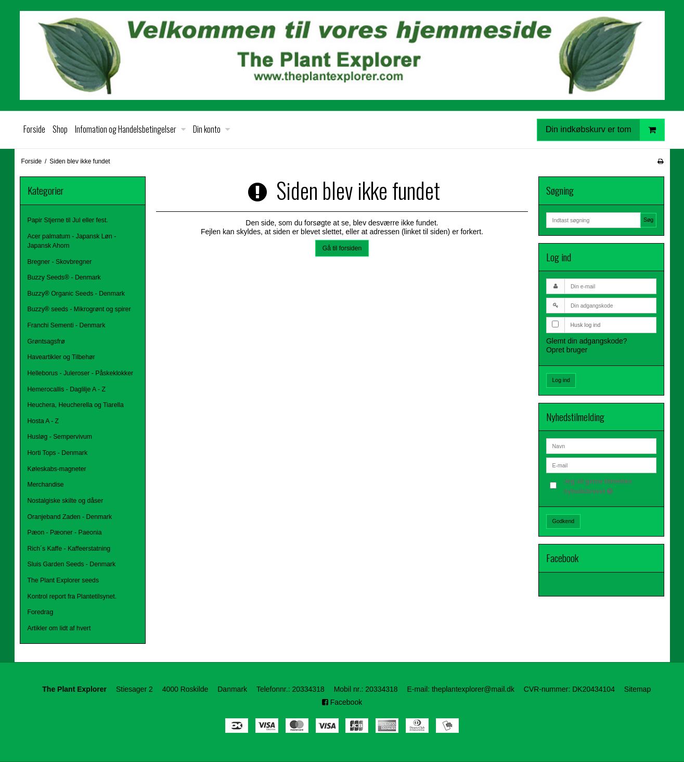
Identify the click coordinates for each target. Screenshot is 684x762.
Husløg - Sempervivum (60, 436)
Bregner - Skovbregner (60, 261)
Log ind (561, 380)
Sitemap (637, 689)
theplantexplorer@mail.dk (473, 689)
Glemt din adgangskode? (586, 341)
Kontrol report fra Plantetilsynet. (72, 596)
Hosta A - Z (43, 421)
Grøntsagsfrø (46, 341)
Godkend (563, 521)
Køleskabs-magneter (57, 469)
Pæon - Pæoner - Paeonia (65, 532)
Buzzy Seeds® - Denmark (64, 277)
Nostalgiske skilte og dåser (66, 500)
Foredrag (41, 612)
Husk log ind (585, 325)
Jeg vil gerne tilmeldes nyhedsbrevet (609, 485)
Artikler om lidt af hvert (59, 628)
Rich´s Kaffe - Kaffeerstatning (69, 548)
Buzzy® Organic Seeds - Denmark (76, 293)
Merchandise (46, 484)
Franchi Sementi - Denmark (67, 325)
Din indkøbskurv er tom (605, 130)
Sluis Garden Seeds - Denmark (72, 564)
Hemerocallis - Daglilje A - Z (67, 389)
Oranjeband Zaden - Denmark (70, 516)
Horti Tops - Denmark (58, 452)
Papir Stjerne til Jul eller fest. (68, 220)
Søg (648, 220)
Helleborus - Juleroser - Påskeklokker (81, 373)
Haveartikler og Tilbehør (61, 357)
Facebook (342, 702)
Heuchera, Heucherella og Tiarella (76, 405)
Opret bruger (566, 350)
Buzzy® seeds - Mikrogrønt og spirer (79, 309)
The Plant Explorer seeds (63, 580)
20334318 (308, 689)
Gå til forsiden (342, 248)
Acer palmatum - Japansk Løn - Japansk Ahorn (72, 241)
